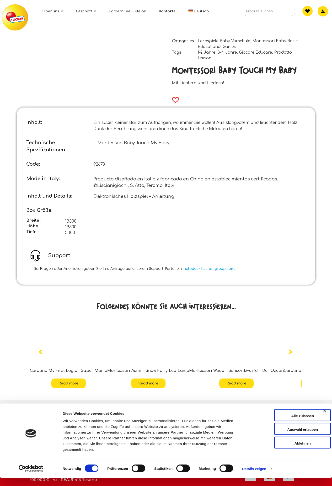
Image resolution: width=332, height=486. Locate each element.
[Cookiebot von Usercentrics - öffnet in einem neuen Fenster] (31, 476)
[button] (174, 100)
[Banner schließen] (324, 423)
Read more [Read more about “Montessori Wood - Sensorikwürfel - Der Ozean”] (236, 383)
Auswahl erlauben (280, 437)
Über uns (42, 408)
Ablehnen (280, 451)
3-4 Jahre (227, 52)
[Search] (284, 13)
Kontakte (132, 408)
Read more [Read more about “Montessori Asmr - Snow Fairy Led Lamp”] (148, 383)
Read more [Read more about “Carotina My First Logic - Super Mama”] (69, 383)
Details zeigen (254, 477)
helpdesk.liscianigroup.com (208, 269)
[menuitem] (198, 11)
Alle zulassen (279, 424)
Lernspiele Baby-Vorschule (224, 41)
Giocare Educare (255, 52)
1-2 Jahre (206, 52)
